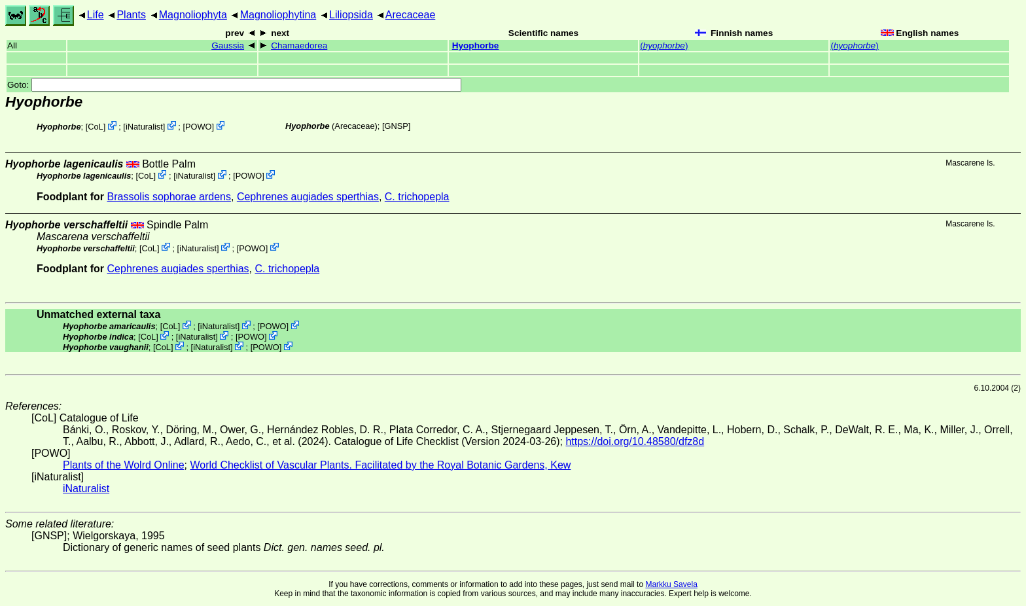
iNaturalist (144, 127)
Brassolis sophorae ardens (169, 196)
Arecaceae (410, 14)
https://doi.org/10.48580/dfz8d (634, 441)
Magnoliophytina (278, 14)
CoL (95, 127)
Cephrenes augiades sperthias (308, 196)
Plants (130, 14)
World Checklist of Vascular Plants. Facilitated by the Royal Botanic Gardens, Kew (380, 465)
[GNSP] (396, 126)
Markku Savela (671, 584)
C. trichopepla (417, 196)
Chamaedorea (299, 45)
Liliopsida (351, 14)
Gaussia (227, 45)
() (664, 45)
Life (95, 14)
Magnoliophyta (193, 14)
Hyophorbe (475, 45)
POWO (198, 127)
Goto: (234, 85)
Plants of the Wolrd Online (124, 465)
